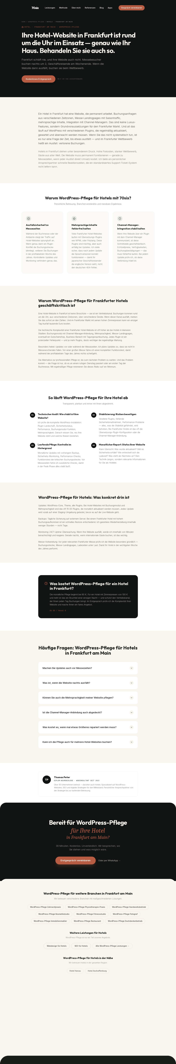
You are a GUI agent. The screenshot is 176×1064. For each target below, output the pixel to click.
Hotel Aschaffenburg (97, 971)
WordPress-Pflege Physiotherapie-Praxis (86, 907)
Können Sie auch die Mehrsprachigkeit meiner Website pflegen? (88, 698)
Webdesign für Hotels (57, 946)
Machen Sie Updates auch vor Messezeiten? (88, 668)
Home (24, 22)
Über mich (76, 8)
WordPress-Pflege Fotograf (125, 914)
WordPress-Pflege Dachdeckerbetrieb (125, 921)
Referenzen (90, 8)
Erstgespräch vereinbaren (76, 860)
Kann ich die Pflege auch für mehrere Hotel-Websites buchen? (88, 742)
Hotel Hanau (75, 971)
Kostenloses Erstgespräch (38, 79)
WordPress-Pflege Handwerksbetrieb (129, 907)
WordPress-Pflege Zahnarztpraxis (45, 907)
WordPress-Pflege (36, 22)
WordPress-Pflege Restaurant (87, 921)
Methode (63, 8)
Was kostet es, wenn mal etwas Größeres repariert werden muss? (88, 727)
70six (35, 8)
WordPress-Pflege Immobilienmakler (50, 921)
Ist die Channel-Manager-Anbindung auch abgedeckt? (88, 712)
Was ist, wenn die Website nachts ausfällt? (88, 683)
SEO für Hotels (81, 946)
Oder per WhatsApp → (109, 860)
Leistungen (50, 8)
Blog (102, 8)
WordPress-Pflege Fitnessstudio (91, 914)
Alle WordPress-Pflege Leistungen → (112, 946)
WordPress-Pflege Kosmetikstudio (53, 914)
